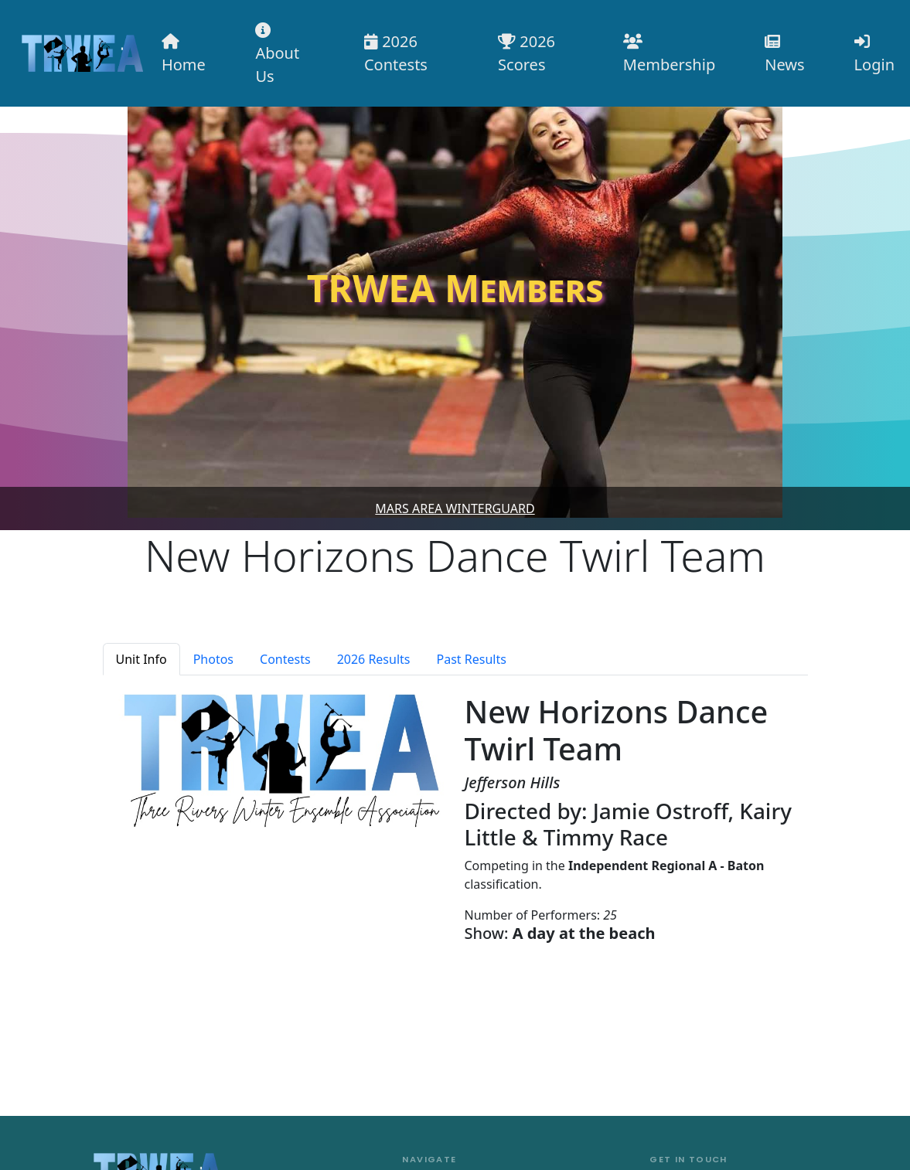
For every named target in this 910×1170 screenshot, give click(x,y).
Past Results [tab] (471, 659)
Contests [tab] (285, 659)
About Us (277, 54)
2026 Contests (396, 53)
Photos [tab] (213, 659)
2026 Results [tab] (374, 659)
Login (874, 54)
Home (184, 54)
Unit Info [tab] (141, 659)
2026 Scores (526, 53)
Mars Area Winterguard (454, 508)
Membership (669, 54)
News (784, 54)
